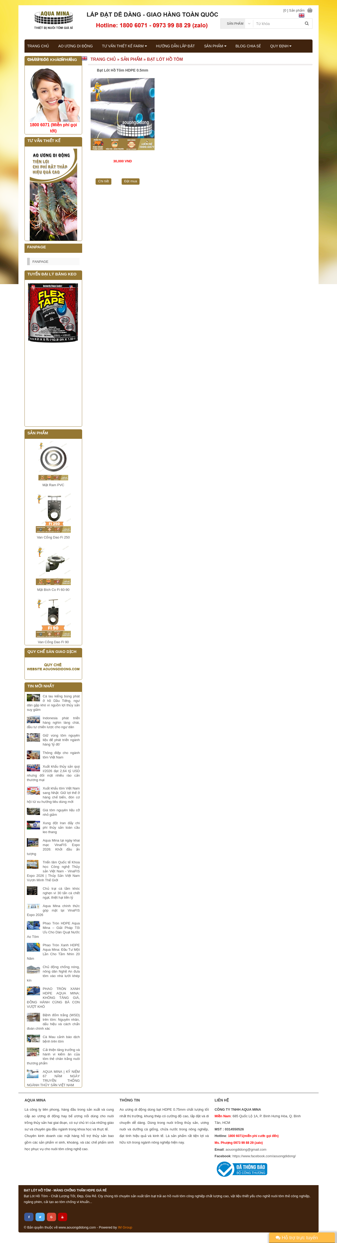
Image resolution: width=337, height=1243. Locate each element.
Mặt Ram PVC (53, 485)
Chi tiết (103, 181)
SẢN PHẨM (215, 46)
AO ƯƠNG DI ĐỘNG (75, 46)
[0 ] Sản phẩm (293, 10)
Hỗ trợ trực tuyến (297, 1237)
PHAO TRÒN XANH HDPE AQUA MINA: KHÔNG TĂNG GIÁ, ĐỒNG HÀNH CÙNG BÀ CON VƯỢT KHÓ (53, 998)
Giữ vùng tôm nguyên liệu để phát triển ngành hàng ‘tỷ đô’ (61, 739)
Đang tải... (53, 385)
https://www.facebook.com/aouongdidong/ (264, 1156)
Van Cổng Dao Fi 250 (53, 537)
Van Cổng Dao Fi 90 (53, 642)
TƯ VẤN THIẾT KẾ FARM (124, 46)
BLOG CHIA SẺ (248, 46)
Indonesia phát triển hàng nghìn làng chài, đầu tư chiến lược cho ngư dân (53, 722)
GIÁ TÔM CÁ (38, 59)
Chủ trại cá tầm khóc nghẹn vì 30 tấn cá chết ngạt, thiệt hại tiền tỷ (61, 893)
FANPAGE (40, 262)
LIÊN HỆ (65, 59)
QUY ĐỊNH (280, 46)
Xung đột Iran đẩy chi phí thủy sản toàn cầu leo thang (61, 827)
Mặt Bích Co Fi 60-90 (53, 590)
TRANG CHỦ (38, 46)
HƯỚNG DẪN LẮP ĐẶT (175, 46)
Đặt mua (130, 181)
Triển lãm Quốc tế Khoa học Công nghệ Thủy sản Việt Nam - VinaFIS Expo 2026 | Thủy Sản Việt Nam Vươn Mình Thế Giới (53, 871)
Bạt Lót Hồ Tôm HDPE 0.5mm (122, 70)
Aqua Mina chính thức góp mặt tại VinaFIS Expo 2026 (53, 910)
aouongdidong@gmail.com (246, 1149)
